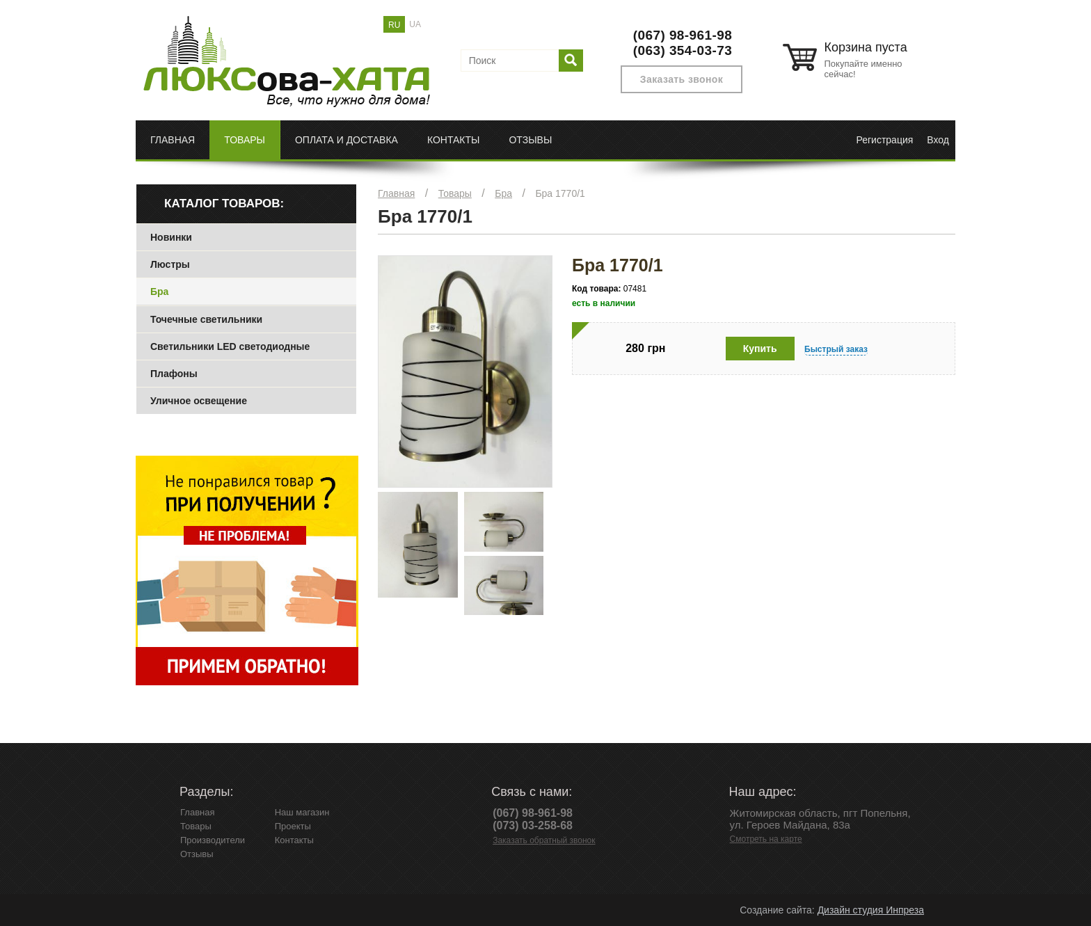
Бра (503, 193)
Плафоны (174, 373)
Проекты (293, 826)
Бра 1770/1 (559, 193)
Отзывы (530, 139)
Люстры (170, 264)
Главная (172, 139)
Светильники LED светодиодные (230, 346)
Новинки (171, 237)
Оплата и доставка (346, 139)
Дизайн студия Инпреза (871, 910)
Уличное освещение (198, 400)
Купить (760, 348)
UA (415, 24)
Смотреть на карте (766, 839)
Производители (212, 840)
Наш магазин (302, 812)
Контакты (453, 139)
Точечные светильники (206, 319)
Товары (244, 139)
